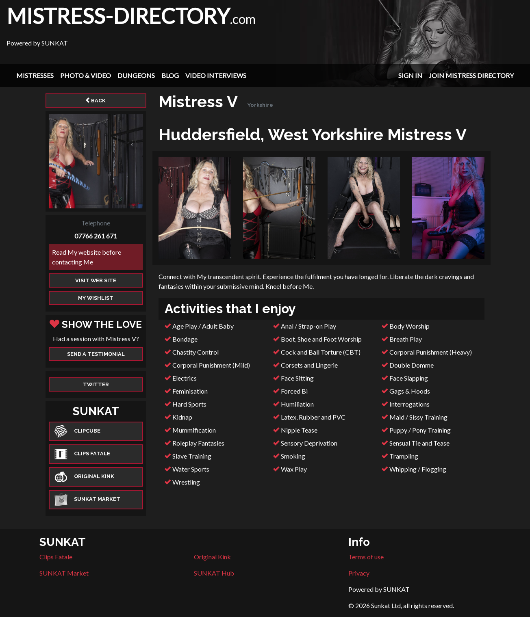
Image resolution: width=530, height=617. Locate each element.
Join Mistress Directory (471, 75)
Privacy (358, 573)
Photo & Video (85, 75)
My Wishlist (95, 298)
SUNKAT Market (64, 573)
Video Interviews (215, 75)
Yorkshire (260, 105)
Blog (170, 75)
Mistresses (35, 75)
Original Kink (212, 557)
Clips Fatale (55, 557)
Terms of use (366, 557)
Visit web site (95, 280)
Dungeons (136, 75)
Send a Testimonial (96, 354)
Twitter (96, 384)
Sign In (410, 75)
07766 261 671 (95, 236)
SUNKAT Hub (214, 573)
